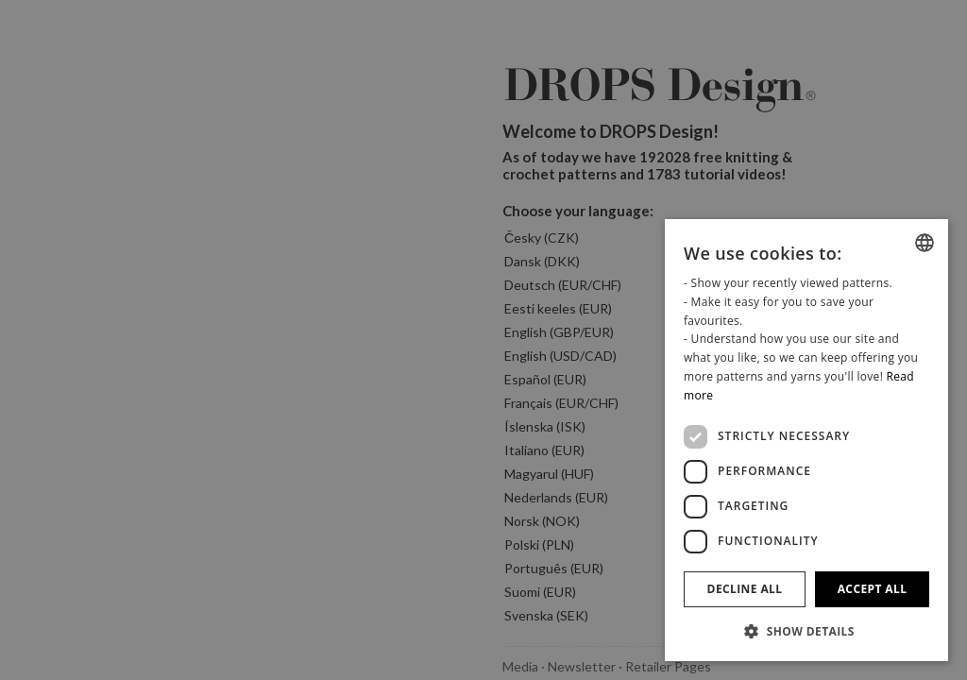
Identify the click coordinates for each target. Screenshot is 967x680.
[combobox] (924, 242)
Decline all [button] (745, 589)
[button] (806, 631)
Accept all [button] (873, 589)
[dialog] (806, 440)
